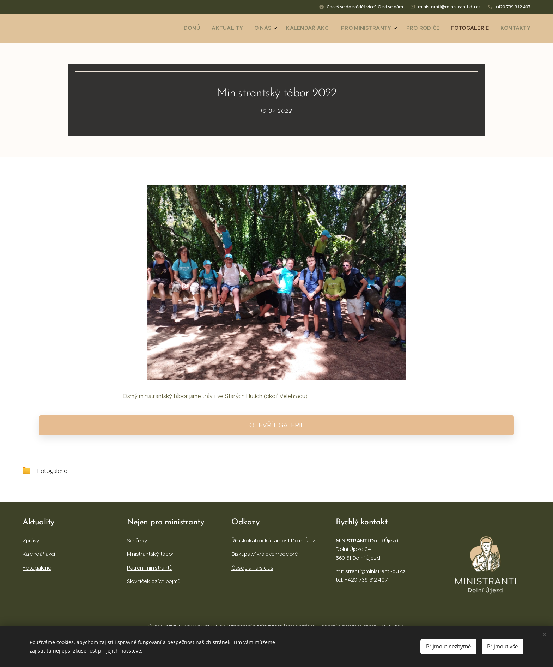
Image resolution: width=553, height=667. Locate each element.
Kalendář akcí (39, 554)
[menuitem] (446, 28)
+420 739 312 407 (512, 7)
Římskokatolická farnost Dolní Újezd (275, 540)
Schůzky (137, 540)
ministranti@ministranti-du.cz (449, 7)
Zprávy (31, 540)
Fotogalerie (52, 470)
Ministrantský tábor (150, 554)
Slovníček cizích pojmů (154, 581)
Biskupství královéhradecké (264, 554)
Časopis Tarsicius (252, 567)
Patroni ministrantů (149, 567)
